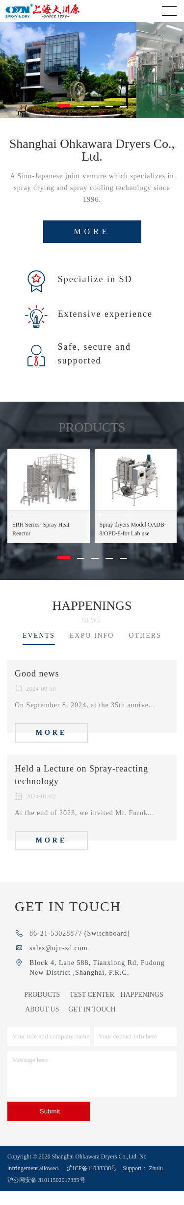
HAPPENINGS (142, 1008)
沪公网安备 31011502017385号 (46, 1194)
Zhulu (156, 1182)
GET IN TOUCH (91, 1023)
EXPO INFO (92, 650)
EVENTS (39, 650)
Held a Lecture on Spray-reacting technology (81, 789)
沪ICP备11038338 (89, 1182)
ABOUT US (42, 1023)
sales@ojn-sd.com (58, 962)
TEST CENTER (92, 1008)
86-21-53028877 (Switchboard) (79, 947)
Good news (37, 688)
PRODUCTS (42, 1008)
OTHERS (145, 650)
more (92, 245)
